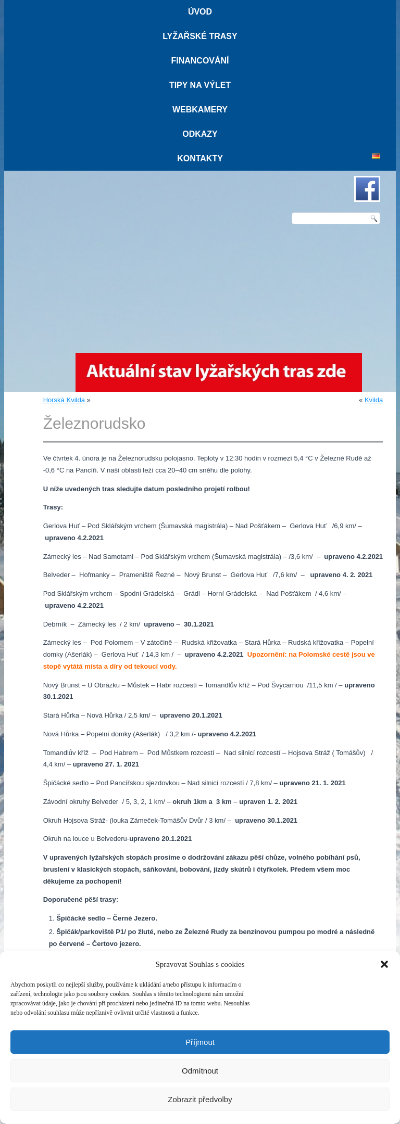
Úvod (200, 11)
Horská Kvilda (64, 400)
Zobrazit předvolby (200, 1099)
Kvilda (374, 400)
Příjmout (200, 1042)
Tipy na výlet (200, 85)
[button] (384, 964)
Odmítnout (200, 1070)
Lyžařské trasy (199, 36)
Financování (200, 60)
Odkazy (200, 134)
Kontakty (200, 158)
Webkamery (200, 109)
